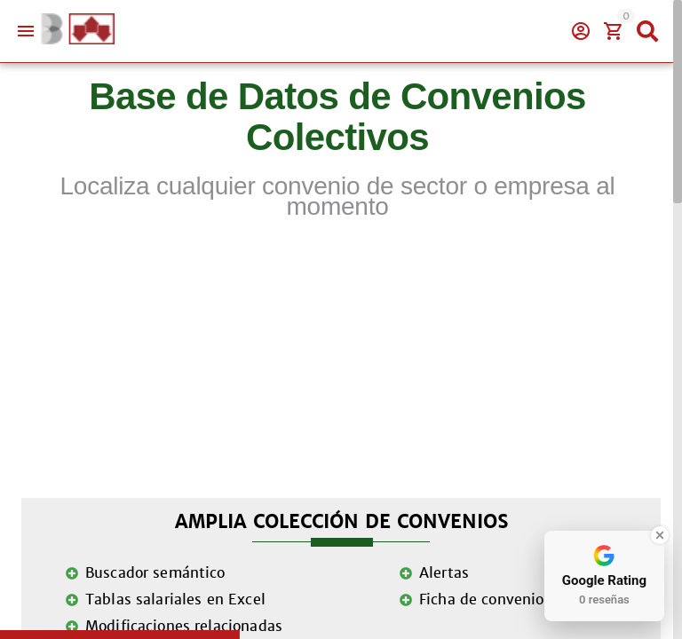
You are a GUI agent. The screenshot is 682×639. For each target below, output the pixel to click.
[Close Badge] (660, 535)
